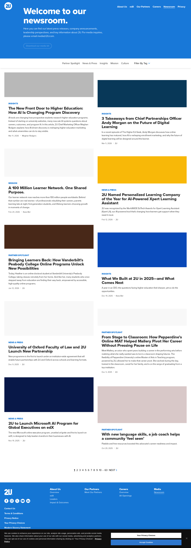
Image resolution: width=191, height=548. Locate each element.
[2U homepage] (8, 6)
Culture (125, 63)
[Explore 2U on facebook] (6, 501)
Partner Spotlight (71, 63)
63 (106, 470)
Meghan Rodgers (29, 136)
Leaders (53, 499)
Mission (114, 63)
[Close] (187, 539)
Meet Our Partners (93, 492)
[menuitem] (122, 6)
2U (116, 143)
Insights (104, 63)
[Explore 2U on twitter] (17, 501)
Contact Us (9, 508)
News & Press (90, 63)
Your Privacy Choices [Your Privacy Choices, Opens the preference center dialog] (146, 536)
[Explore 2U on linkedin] (28, 501)
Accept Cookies (146, 543)
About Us (122, 6)
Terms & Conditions (13, 513)
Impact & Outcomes (59, 502)
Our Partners (143, 6)
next (113, 470)
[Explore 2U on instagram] (12, 501)
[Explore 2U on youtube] (23, 501)
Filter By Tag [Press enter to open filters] (142, 63)
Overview (54, 492)
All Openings (125, 495)
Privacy (181, 6)
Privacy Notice (11, 518)
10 (100, 470)
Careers (157, 6)
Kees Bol (26, 212)
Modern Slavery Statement (17, 527)
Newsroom (169, 6)
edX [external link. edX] (132, 6)
